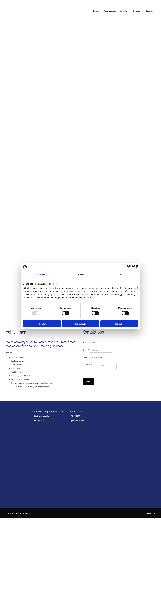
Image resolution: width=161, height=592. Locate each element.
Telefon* (86, 357)
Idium (16, 514)
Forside (96, 11)
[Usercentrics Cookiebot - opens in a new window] (126, 267)
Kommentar (88, 364)
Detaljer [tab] (80, 274)
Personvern (151, 514)
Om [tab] (120, 274)
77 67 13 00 (75, 416)
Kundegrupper (109, 11)
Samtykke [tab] (40, 274)
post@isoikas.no (77, 421)
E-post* (86, 350)
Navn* (85, 342)
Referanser (137, 11)
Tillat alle (119, 324)
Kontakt (149, 11)
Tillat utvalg (80, 324)
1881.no (27, 514)
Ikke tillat (42, 324)
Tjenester (124, 11)
